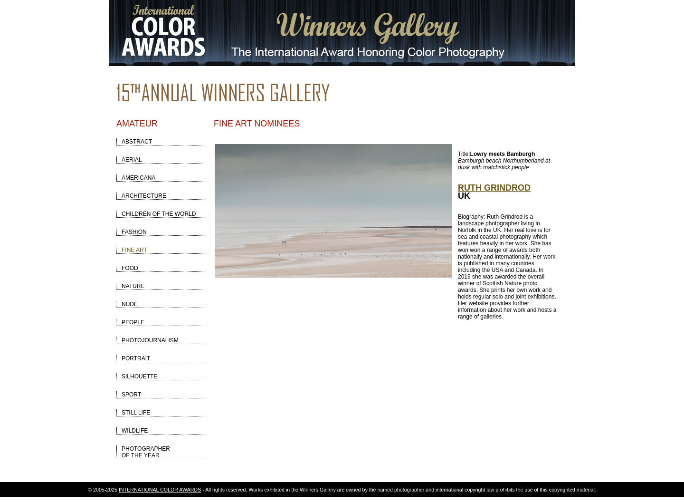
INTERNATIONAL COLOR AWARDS (160, 489)
